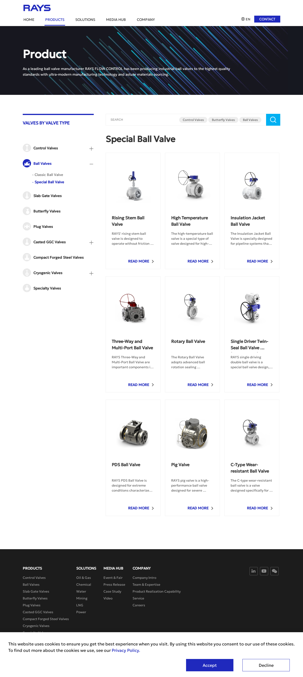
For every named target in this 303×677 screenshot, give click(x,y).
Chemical (83, 584)
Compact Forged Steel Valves (46, 619)
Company (146, 19)
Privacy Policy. (126, 650)
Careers (139, 605)
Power (81, 612)
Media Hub (116, 19)
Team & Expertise (146, 584)
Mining (81, 598)
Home (28, 19)
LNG (79, 605)
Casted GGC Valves (38, 612)
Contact (267, 19)
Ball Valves (250, 120)
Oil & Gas (83, 578)
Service (138, 598)
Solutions (85, 19)
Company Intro (144, 578)
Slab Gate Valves (36, 591)
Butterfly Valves (223, 120)
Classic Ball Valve (47, 174)
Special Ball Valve (48, 182)
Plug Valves (31, 605)
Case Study (112, 591)
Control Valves (193, 120)
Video (107, 598)
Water (81, 591)
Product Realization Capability (157, 591)
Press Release (114, 584)
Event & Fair (113, 578)
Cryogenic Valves (36, 626)
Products (54, 19)
